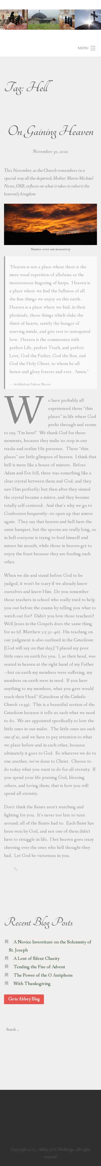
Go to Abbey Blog (24, 999)
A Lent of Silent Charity (36, 959)
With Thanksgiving (32, 984)
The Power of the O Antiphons (43, 975)
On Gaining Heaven (50, 131)
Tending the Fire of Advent (39, 967)
